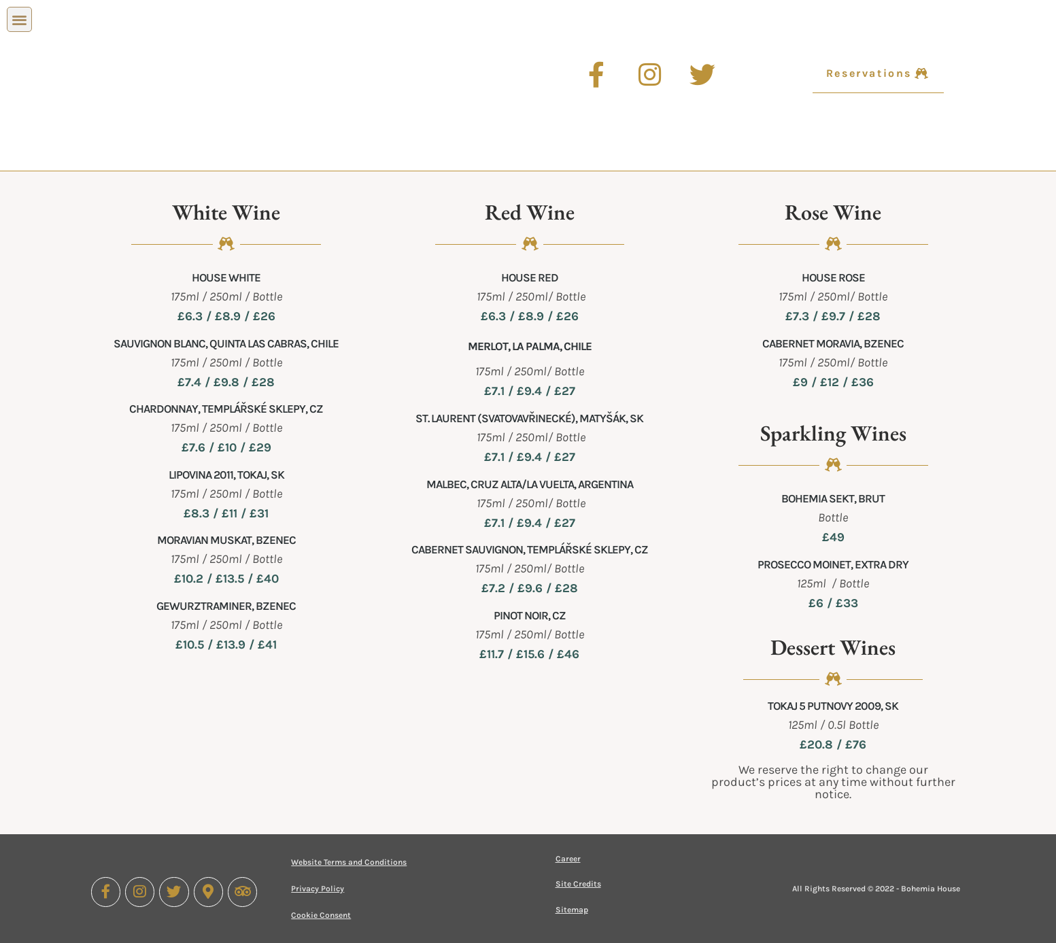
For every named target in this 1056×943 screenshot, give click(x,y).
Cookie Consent (321, 915)
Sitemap (572, 909)
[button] (19, 19)
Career (568, 858)
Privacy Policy (317, 888)
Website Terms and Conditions (349, 862)
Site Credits (578, 884)
